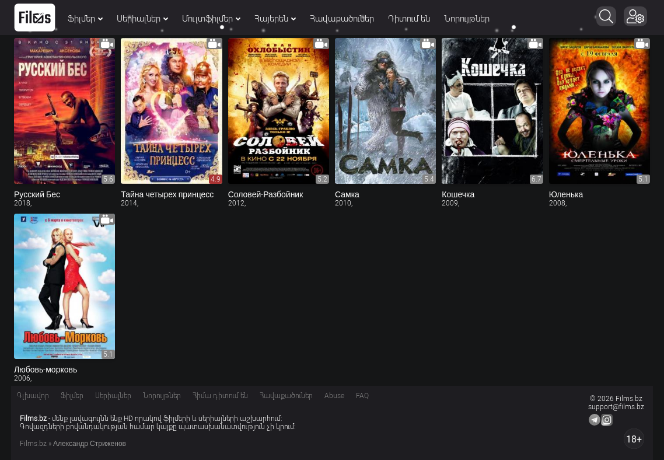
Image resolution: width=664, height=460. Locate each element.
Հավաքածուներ (342, 18)
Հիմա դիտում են (220, 396)
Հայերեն (275, 18)
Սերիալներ (142, 18)
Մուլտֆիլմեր (211, 18)
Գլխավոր (33, 396)
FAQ (362, 396)
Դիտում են (409, 18)
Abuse (334, 396)
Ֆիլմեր (85, 18)
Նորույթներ (467, 18)
